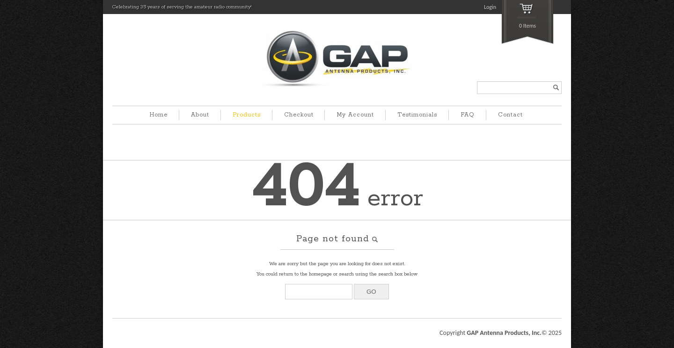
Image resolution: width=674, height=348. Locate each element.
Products (247, 114)
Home (158, 114)
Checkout (299, 114)
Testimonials (417, 114)
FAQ (468, 114)
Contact (510, 114)
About (200, 114)
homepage (320, 274)
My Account (355, 114)
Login (490, 7)
